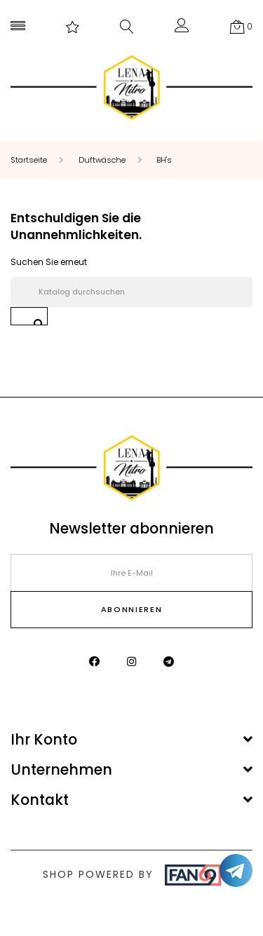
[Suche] (131, 292)
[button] (182, 28)
